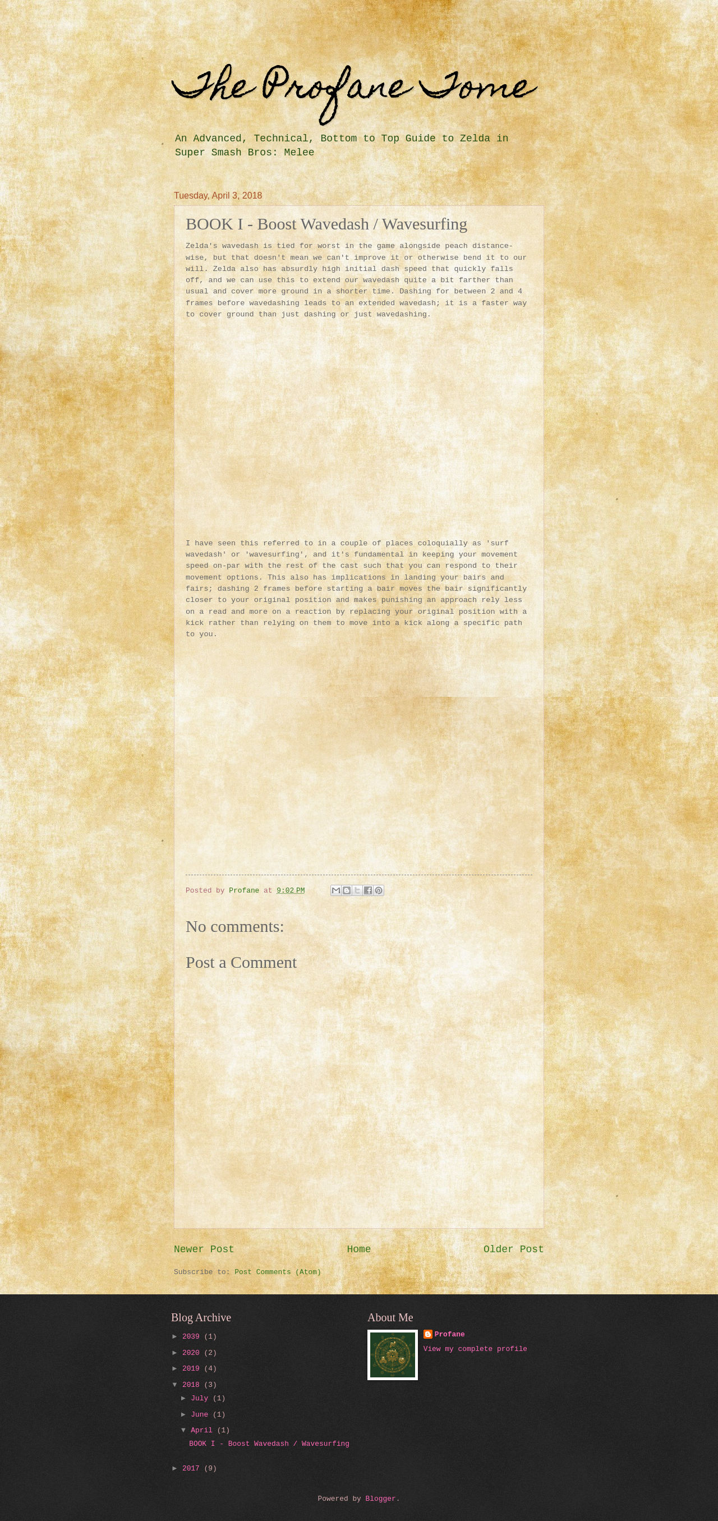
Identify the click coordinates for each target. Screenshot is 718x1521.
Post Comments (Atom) (277, 1272)
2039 (193, 1336)
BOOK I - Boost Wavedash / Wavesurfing (269, 1444)
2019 (193, 1368)
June (202, 1414)
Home (359, 1249)
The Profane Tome (353, 89)
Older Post (514, 1249)
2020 (193, 1353)
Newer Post (204, 1249)
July (202, 1398)
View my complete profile (475, 1349)
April (204, 1430)
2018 (193, 1385)
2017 (193, 1468)
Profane (450, 1334)
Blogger (381, 1499)
